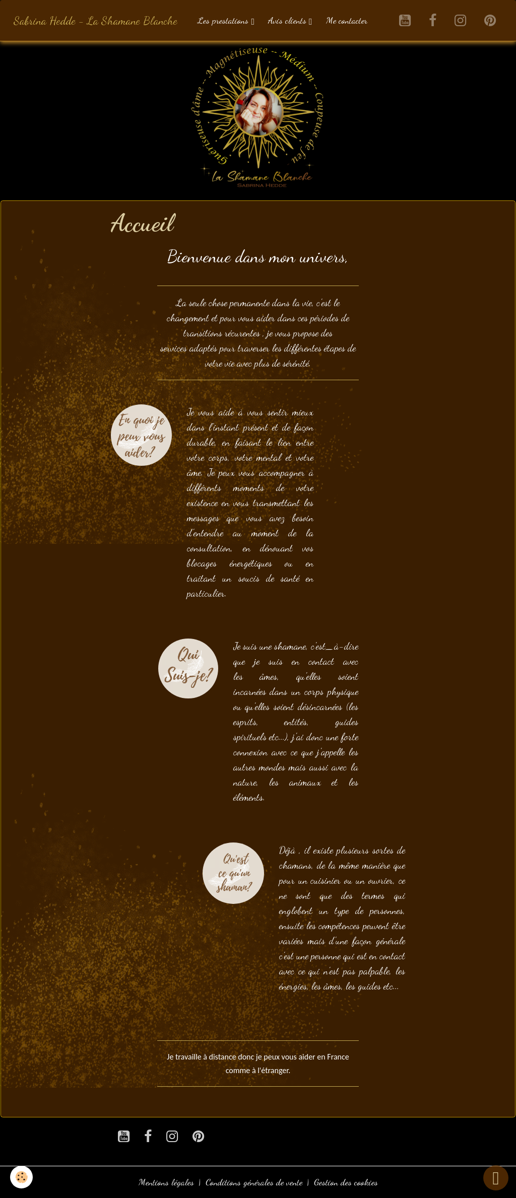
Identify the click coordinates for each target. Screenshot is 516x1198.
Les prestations (224, 20)
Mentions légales (166, 1181)
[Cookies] (21, 1177)
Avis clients (288, 20)
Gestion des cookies (346, 1181)
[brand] (95, 20)
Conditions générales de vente (254, 1181)
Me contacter (346, 20)
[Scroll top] (495, 1177)
